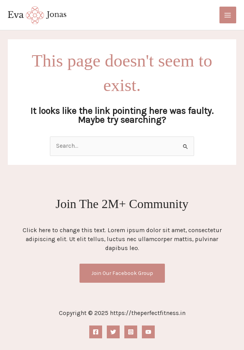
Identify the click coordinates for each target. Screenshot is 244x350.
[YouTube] (148, 332)
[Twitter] (113, 332)
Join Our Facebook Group (122, 273)
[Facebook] (95, 332)
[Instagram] (130, 332)
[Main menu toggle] (227, 15)
